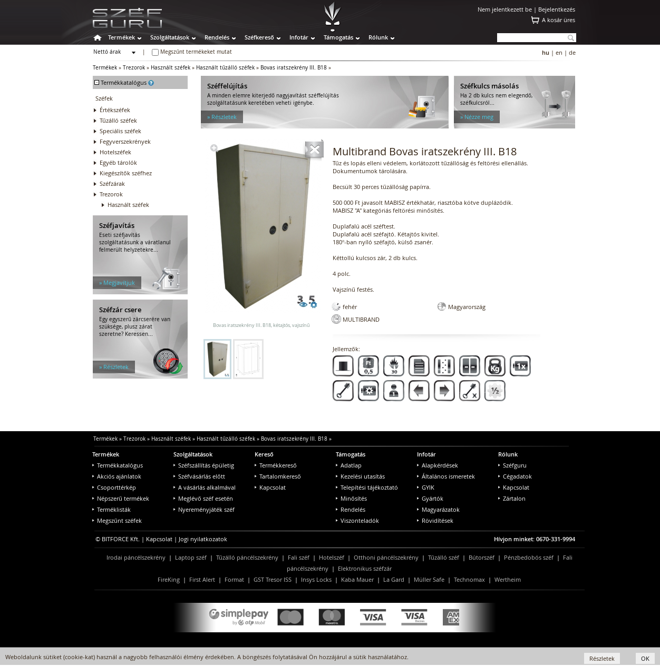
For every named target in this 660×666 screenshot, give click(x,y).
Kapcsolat (270, 487)
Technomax (469, 579)
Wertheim (507, 579)
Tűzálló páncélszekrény (247, 557)
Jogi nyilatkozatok (203, 539)
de (572, 52)
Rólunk (378, 37)
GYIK (425, 487)
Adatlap (349, 465)
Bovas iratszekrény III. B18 (293, 67)
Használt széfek (170, 67)
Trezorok (134, 67)
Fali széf (298, 557)
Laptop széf (191, 557)
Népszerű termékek (120, 498)
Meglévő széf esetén (203, 498)
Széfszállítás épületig (203, 465)
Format (234, 579)
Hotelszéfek (115, 152)
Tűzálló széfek (118, 120)
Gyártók (430, 498)
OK (645, 658)
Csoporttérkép (114, 487)
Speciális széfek (120, 131)
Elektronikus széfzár (365, 568)
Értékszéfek (115, 110)
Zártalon (512, 498)
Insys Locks (316, 579)
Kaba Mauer (357, 579)
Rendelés (217, 37)
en (559, 52)
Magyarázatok (438, 509)
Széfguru (512, 465)
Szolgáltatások (169, 37)
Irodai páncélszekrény (136, 557)
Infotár (298, 37)
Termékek (121, 37)
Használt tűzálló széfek (225, 67)
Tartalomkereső (278, 476)
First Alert (202, 579)
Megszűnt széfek (117, 520)
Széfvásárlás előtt (199, 476)
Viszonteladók (357, 520)
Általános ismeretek (446, 476)
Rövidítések (435, 520)
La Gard (393, 579)
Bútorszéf (481, 557)
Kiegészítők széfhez (126, 173)
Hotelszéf (331, 557)
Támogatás (338, 37)
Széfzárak (112, 183)
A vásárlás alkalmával (204, 487)
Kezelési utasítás (360, 476)
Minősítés (351, 498)
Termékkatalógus (117, 465)
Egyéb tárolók (118, 162)
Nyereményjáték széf (204, 509)
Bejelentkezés (556, 9)
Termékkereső (276, 465)
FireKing (169, 579)
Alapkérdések (437, 465)
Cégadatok (515, 476)
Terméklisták (111, 509)
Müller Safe (429, 579)
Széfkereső (259, 37)
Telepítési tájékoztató (367, 487)
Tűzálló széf (443, 557)
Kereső (264, 454)
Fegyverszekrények (125, 141)
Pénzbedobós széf (529, 557)
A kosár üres (558, 20)
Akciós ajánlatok (116, 476)
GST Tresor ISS (273, 579)
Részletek (602, 658)
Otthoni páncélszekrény (386, 557)
